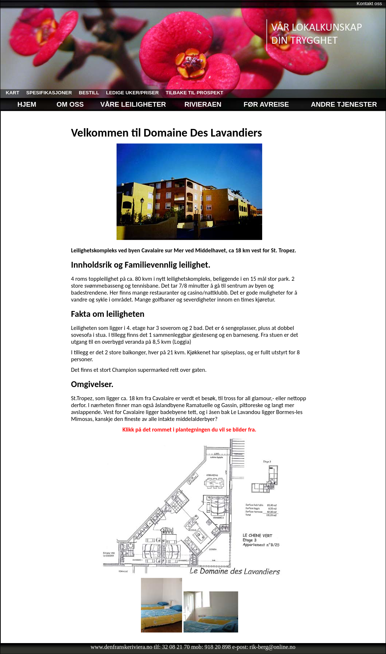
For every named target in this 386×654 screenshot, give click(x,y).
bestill (86, 92)
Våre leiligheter (134, 104)
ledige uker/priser (130, 92)
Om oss (69, 104)
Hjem (21, 104)
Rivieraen (203, 104)
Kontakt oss (369, 3)
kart (9, 92)
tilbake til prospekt (191, 92)
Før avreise (266, 104)
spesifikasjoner (46, 92)
